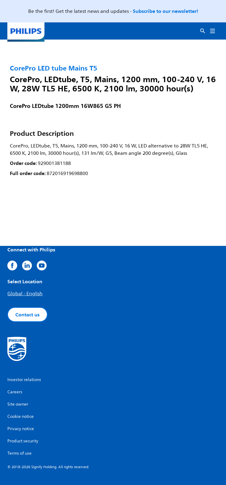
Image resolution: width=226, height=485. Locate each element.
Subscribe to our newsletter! (165, 11)
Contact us (27, 314)
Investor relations (24, 379)
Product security (22, 441)
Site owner (17, 404)
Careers (14, 391)
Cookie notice (20, 416)
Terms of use (19, 453)
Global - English (25, 294)
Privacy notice (20, 428)
